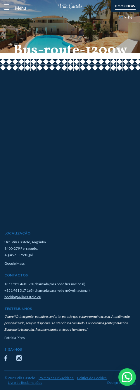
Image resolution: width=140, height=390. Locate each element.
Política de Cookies (92, 378)
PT (121, 17)
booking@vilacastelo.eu (22, 297)
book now (125, 6)
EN (129, 17)
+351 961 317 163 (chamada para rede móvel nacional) (47, 290)
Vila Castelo (70, 6)
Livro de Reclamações (25, 382)
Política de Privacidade (56, 378)
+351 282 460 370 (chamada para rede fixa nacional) (44, 284)
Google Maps (14, 263)
